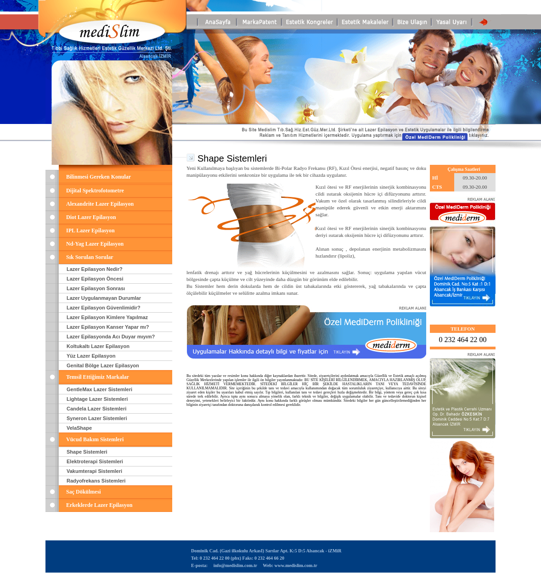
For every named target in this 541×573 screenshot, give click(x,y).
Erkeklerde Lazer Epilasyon (99, 505)
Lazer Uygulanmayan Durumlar (104, 298)
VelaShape (79, 428)
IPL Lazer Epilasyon (90, 230)
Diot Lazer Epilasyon (91, 217)
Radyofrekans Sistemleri (96, 480)
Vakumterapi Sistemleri (94, 471)
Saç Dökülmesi (83, 492)
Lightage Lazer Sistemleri (97, 399)
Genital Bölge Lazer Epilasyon (103, 365)
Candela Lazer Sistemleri (96, 408)
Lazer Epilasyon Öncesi (95, 278)
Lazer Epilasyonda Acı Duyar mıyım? (111, 336)
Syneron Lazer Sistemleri (97, 418)
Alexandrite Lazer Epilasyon (100, 204)
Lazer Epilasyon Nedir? (95, 269)
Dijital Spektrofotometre (95, 190)
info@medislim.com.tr (235, 565)
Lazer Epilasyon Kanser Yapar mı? (108, 327)
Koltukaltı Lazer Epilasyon (98, 346)
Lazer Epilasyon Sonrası (96, 288)
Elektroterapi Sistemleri (95, 461)
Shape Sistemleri (87, 452)
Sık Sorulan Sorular (89, 257)
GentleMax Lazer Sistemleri (99, 389)
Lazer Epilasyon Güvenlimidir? (104, 307)
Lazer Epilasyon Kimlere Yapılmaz (107, 317)
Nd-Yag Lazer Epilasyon (95, 244)
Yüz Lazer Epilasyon (91, 356)
